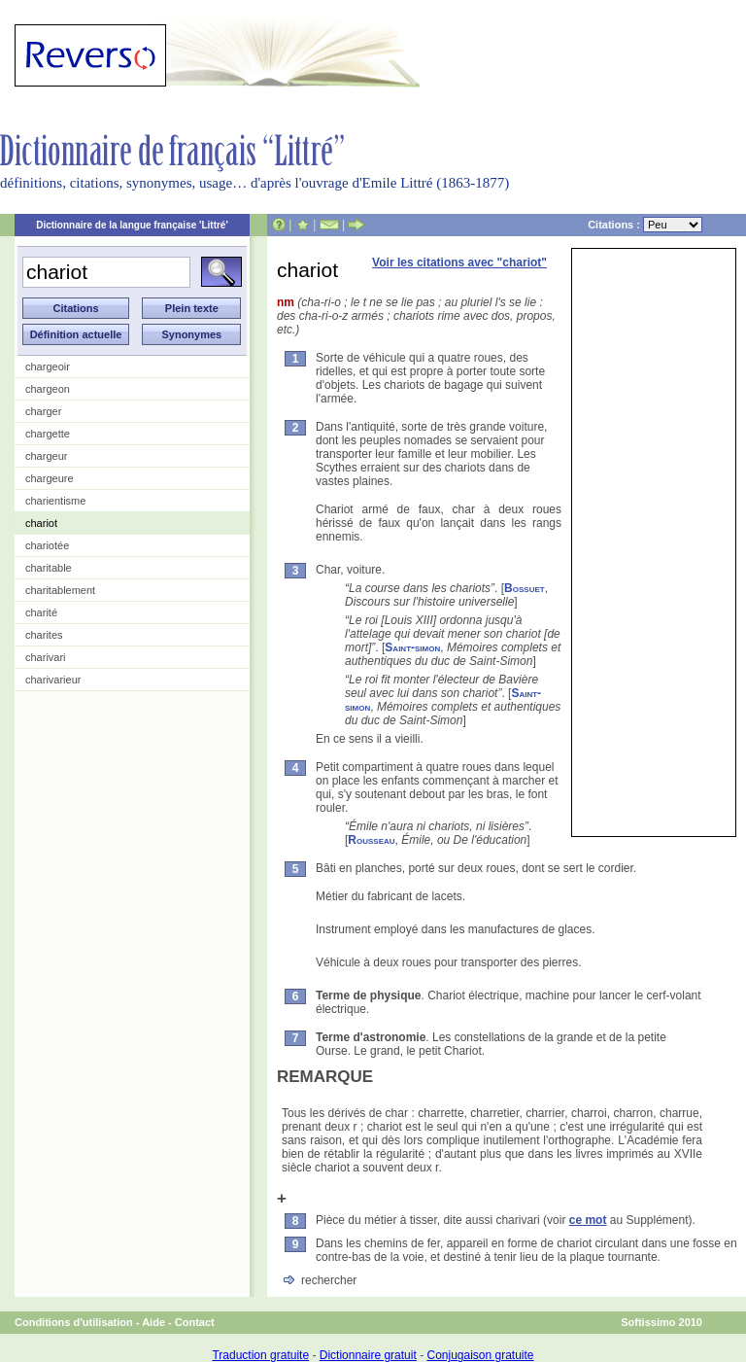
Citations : (645, 224)
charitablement (60, 590)
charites (44, 635)
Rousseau (371, 840)
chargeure (49, 478)
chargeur (46, 456)
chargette (47, 433)
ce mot (588, 1220)
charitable (48, 568)
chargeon (47, 389)
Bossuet (524, 588)
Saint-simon (412, 647)
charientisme (55, 500)
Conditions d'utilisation (74, 1322)
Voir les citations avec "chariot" (459, 262)
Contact (195, 1322)
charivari (45, 657)
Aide (153, 1322)
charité (41, 612)
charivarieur (53, 679)
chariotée (47, 545)
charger (43, 411)
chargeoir (47, 366)
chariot (41, 523)
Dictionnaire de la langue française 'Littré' (132, 225)
